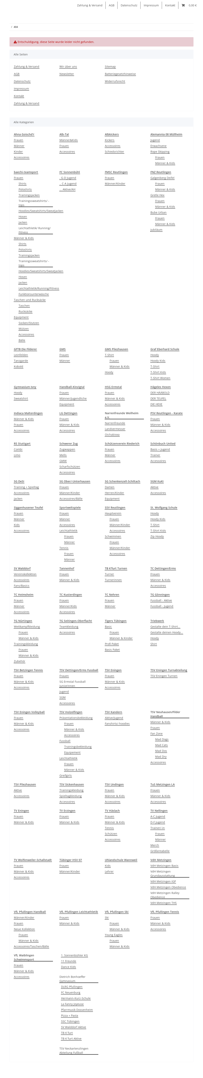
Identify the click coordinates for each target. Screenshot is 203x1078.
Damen (109, 487)
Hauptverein (113, 513)
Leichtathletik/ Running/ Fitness (35, 230)
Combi (18, 449)
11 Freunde (68, 961)
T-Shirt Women (160, 378)
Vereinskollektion (25, 574)
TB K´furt (67, 1033)
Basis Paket (112, 649)
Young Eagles (114, 935)
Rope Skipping (159, 151)
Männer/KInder (115, 183)
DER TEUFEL (158, 398)
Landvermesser (115, 429)
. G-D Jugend (67, 178)
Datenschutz (129, 5)
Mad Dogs (162, 739)
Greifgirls (65, 775)
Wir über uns (68, 66)
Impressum (151, 5)
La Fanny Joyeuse (72, 1004)
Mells (63, 455)
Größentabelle (159, 851)
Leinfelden (21, 355)
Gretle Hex (157, 195)
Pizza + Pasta (69, 1015)
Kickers (109, 140)
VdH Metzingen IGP (163, 881)
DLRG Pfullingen (71, 987)
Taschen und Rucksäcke (30, 300)
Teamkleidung (68, 626)
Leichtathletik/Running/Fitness (39, 288)
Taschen (24, 305)
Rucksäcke (25, 311)
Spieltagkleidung (70, 796)
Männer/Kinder (69, 493)
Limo (17, 455)
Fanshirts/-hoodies (117, 723)
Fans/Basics (21, 585)
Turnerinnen (113, 580)
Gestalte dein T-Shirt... (165, 626)
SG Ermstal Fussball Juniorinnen (72, 684)
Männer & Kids (165, 163)
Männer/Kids (68, 606)
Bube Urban (158, 212)
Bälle (22, 340)
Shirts (22, 183)
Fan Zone (156, 733)
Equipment (21, 317)
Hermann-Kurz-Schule (76, 998)
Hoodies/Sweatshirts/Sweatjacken (41, 211)
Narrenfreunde (115, 423)
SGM (62, 697)
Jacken (23, 222)
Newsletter (66, 74)
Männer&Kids (68, 140)
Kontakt (170, 5)
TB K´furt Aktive (71, 1038)
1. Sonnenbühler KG (74, 955)
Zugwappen (67, 449)
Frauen (18, 140)
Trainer (155, 455)
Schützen (111, 834)
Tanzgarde (21, 361)
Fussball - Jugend (161, 606)
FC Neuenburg (70, 992)
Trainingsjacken (29, 195)
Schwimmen (113, 536)
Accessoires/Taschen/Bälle (31, 946)
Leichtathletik (68, 530)
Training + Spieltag (26, 487)
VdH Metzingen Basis (164, 866)
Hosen (23, 216)
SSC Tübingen (70, 1021)
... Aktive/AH (67, 189)
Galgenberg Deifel (162, 178)
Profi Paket (112, 644)
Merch (154, 845)
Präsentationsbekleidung (76, 718)
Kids (17, 525)
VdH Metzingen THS (163, 903)
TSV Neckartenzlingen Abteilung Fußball (73, 1051)
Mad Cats (161, 745)
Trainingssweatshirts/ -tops (34, 203)
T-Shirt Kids (158, 372)
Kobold (18, 366)
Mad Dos (161, 751)
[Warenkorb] (189, 5)
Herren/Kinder (114, 493)
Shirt (153, 644)
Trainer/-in (157, 828)
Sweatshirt (21, 398)
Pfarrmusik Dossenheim (77, 1010)
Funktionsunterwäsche (34, 294)
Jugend (155, 140)
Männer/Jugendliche (73, 398)
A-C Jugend (157, 816)
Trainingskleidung (26, 644)
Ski (107, 917)
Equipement (72, 752)
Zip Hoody (157, 536)
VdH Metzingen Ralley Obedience (164, 895)
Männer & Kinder (121, 638)
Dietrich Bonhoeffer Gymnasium (72, 979)
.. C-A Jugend (68, 183)
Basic (108, 626)
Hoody (109, 372)
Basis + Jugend (160, 449)
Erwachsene (158, 146)
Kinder (18, 151)
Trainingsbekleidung (78, 746)
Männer (19, 146)
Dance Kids (68, 967)
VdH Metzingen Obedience (168, 887)
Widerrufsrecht (115, 81)
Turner (109, 574)
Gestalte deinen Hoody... (166, 632)
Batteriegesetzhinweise (120, 74)
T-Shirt (109, 355)
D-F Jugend (157, 822)
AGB (111, 5)
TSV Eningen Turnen (163, 676)
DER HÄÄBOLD (159, 393)
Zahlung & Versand (89, 5)
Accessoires (21, 157)
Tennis (63, 548)
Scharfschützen (69, 466)
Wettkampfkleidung (27, 626)
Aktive (154, 487)
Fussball (64, 741)
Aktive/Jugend (114, 718)
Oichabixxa (112, 434)
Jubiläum (156, 230)
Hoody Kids (157, 361)
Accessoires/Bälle (70, 498)
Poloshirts (25, 189)
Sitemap (110, 66)
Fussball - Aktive (161, 600)
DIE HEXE (156, 404)
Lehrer (109, 871)
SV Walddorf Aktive (73, 1027)
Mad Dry (161, 756)
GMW (63, 461)
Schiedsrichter (114, 151)
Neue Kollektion (24, 929)
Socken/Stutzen (29, 323)
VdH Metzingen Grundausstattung (162, 873)
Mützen (24, 329)
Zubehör (19, 661)
